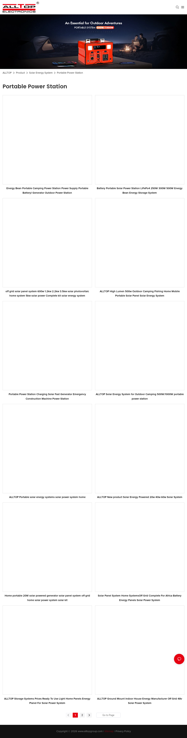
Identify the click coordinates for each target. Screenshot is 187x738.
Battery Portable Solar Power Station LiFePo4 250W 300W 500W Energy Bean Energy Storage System (139, 190)
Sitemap (109, 731)
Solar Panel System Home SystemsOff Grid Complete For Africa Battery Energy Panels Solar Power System (139, 598)
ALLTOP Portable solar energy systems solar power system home (47, 497)
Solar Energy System (41, 73)
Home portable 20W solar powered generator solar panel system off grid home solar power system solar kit (47, 598)
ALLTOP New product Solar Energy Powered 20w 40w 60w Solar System (139, 497)
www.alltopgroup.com (90, 731)
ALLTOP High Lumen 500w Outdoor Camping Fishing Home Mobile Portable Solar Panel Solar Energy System (140, 293)
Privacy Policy (123, 731)
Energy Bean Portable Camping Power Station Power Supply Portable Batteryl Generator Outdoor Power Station (47, 190)
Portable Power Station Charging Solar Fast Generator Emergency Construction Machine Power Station (47, 396)
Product (20, 73)
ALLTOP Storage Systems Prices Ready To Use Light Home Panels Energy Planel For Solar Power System (47, 701)
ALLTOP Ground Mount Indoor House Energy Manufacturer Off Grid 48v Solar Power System (139, 701)
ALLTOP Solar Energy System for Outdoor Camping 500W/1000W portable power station (140, 396)
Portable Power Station (70, 73)
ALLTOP (7, 73)
